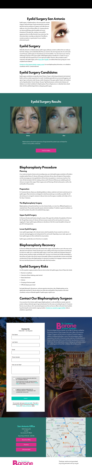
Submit (25, 398)
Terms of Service (26, 406)
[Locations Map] (66, 437)
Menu (12, 4)
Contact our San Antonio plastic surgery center (32, 64)
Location (62, 4)
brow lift (41, 59)
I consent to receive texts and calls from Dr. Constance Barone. (27, 381)
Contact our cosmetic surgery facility (55, 308)
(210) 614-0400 (28, 403)
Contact (82, 4)
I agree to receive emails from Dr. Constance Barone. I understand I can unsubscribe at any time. (26, 391)
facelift (46, 59)
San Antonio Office (26, 426)
